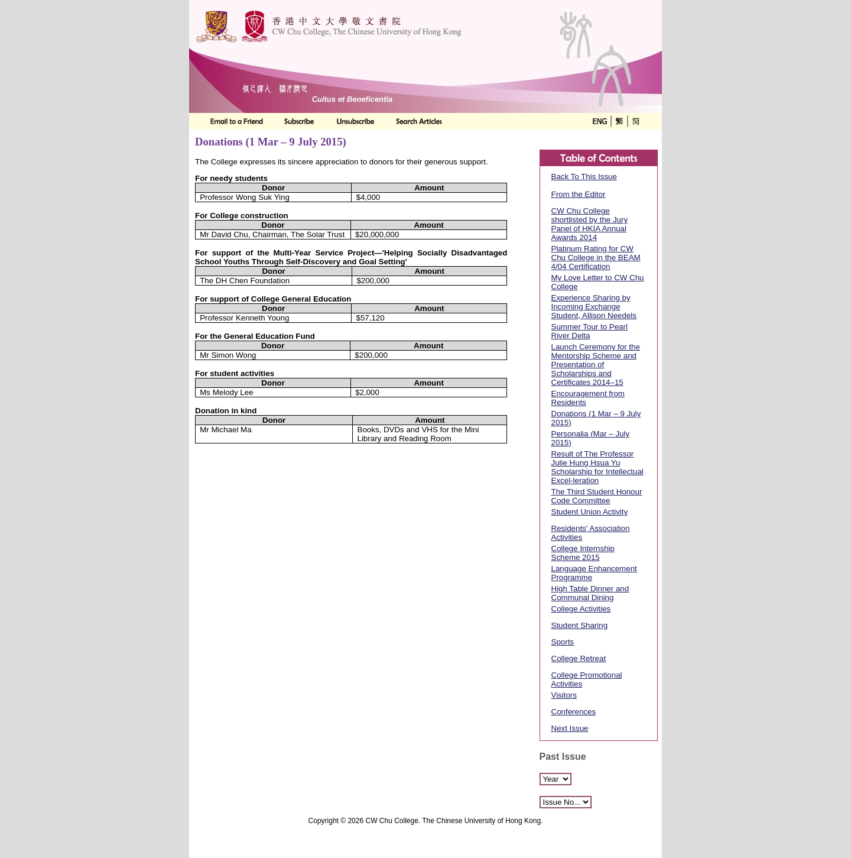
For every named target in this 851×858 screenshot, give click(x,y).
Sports (562, 641)
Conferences (573, 711)
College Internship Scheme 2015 (583, 553)
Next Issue (570, 728)
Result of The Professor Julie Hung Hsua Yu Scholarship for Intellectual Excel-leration (597, 467)
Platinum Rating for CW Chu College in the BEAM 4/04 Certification (596, 257)
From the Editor (578, 194)
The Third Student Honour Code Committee (596, 496)
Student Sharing (579, 625)
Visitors (564, 695)
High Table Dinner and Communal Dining (590, 593)
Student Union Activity (589, 511)
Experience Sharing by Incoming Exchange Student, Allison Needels (593, 306)
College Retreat (578, 658)
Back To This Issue (584, 176)
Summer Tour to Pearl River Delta (589, 331)
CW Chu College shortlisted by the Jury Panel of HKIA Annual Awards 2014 (589, 224)
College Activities (581, 608)
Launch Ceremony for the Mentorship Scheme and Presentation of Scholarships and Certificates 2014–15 (595, 364)
